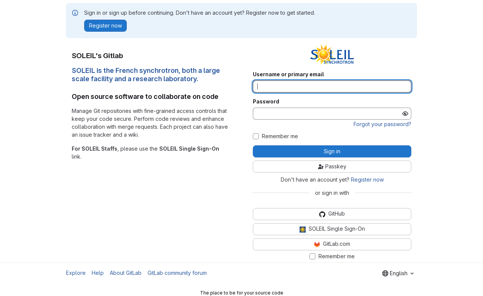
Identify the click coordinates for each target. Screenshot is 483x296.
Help (98, 273)
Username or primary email (288, 74)
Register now (367, 179)
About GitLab (126, 273)
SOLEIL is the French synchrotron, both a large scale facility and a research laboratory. (146, 74)
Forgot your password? (382, 124)
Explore (76, 273)
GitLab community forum (177, 273)
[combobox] (398, 273)
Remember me (280, 136)
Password (266, 102)
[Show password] (405, 114)
